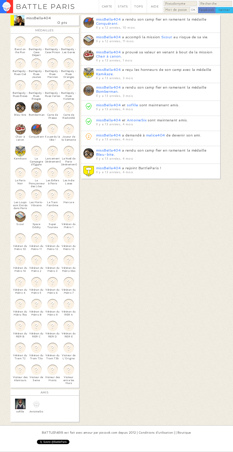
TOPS (138, 6)
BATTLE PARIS (45, 6)
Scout (166, 37)
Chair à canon (108, 56)
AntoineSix (137, 120)
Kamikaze (104, 74)
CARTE (107, 6)
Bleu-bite (105, 154)
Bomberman (107, 91)
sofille (132, 105)
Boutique (184, 432)
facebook (206, 10)
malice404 (155, 135)
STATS (123, 6)
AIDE (155, 6)
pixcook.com (108, 432)
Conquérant (107, 23)
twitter (224, 10)
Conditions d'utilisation (156, 432)
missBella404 (38, 18)
